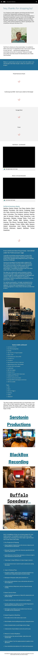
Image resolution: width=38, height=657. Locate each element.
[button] (1, 1)
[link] (19, 159)
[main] (19, 14)
